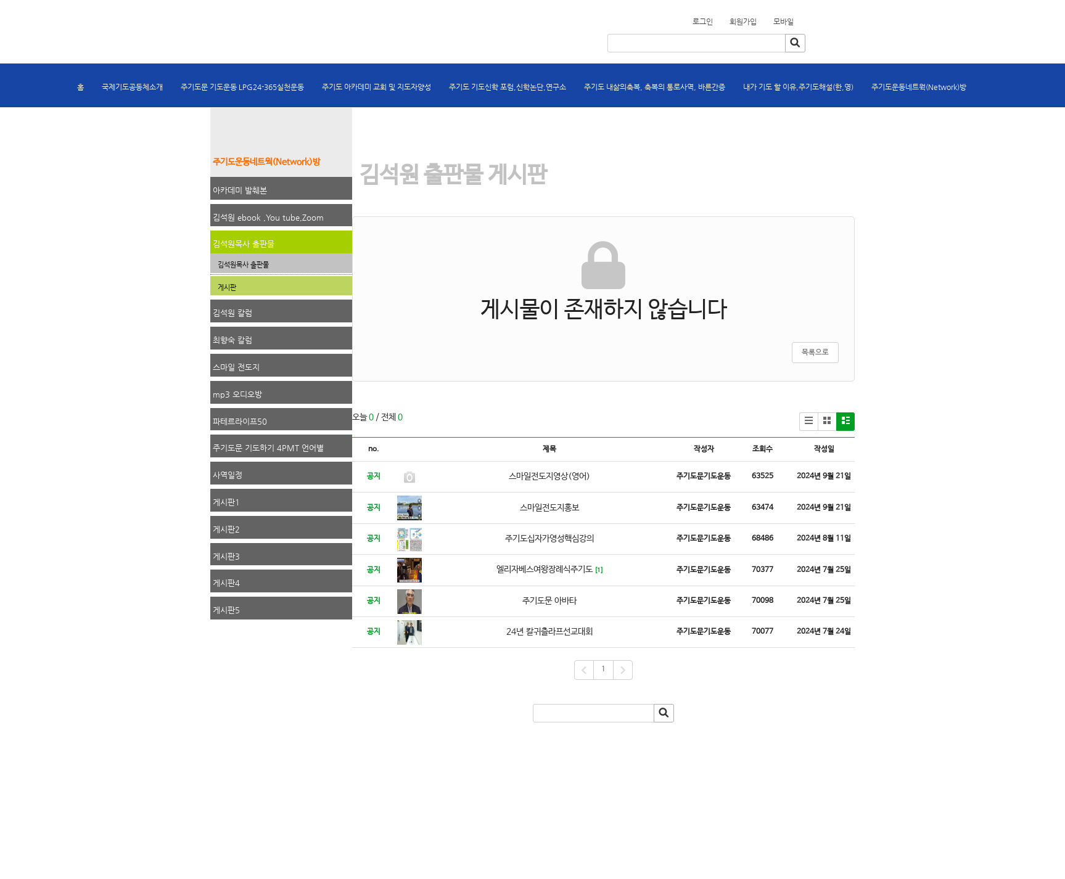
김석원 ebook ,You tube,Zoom (268, 217)
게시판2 (226, 529)
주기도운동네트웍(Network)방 (918, 87)
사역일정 (227, 475)
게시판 (227, 288)
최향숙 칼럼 (232, 340)
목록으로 (815, 352)
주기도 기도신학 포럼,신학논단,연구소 (507, 87)
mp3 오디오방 (237, 394)
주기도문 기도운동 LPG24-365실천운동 (242, 87)
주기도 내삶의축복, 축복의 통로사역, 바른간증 (654, 87)
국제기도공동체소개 (132, 87)
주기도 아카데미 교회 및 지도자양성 (376, 87)
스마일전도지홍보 (549, 508)
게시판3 (226, 556)
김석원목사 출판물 (243, 243)
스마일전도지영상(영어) (549, 476)
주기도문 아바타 (549, 601)
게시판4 (226, 582)
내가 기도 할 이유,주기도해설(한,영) (798, 87)
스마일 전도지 (236, 367)
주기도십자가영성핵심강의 (549, 539)
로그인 (703, 21)
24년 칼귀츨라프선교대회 (549, 632)
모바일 (783, 21)
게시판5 (226, 610)
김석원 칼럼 (232, 312)
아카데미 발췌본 (240, 190)
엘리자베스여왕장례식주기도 (544, 569)
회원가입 (801, 18)
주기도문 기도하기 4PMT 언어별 (268, 447)
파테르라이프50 (240, 421)
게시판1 (226, 502)
